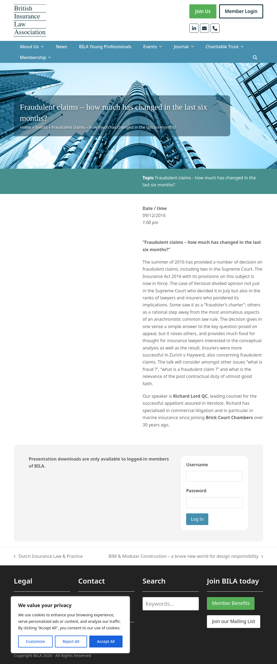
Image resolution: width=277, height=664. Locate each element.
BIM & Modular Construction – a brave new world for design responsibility (185, 556)
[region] (70, 624)
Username (197, 465)
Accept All (106, 641)
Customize (35, 641)
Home (25, 127)
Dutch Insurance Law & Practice (48, 556)
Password (196, 491)
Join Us (202, 11)
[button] (255, 57)
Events (41, 127)
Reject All (71, 641)
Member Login (241, 11)
